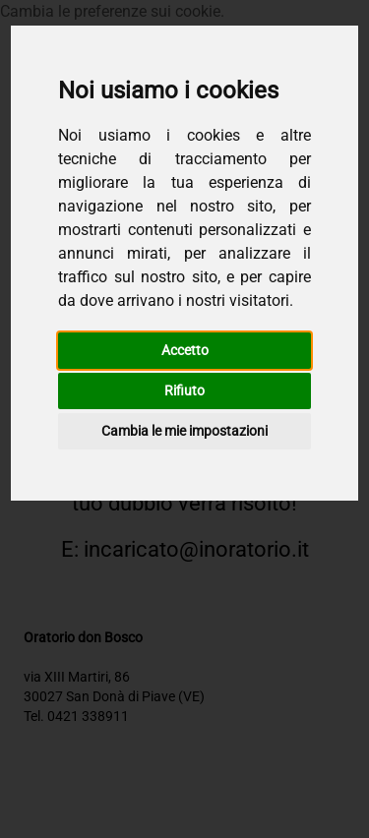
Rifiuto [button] (184, 390)
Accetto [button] (185, 350)
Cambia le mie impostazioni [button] (184, 431)
